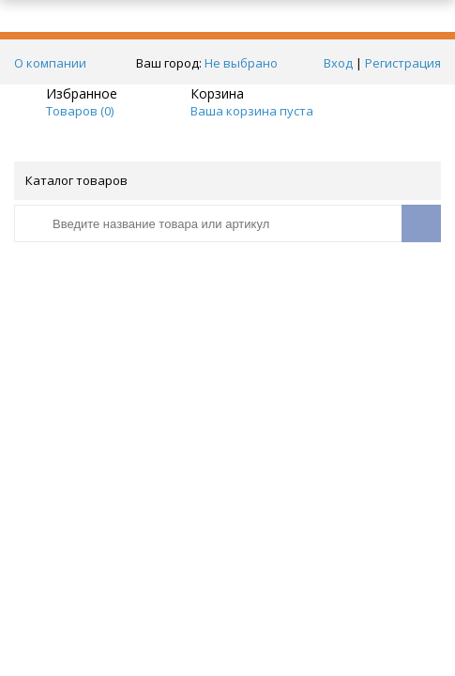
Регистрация (403, 62)
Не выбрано (246, 62)
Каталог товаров (226, 180)
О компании (50, 62)
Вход (338, 62)
